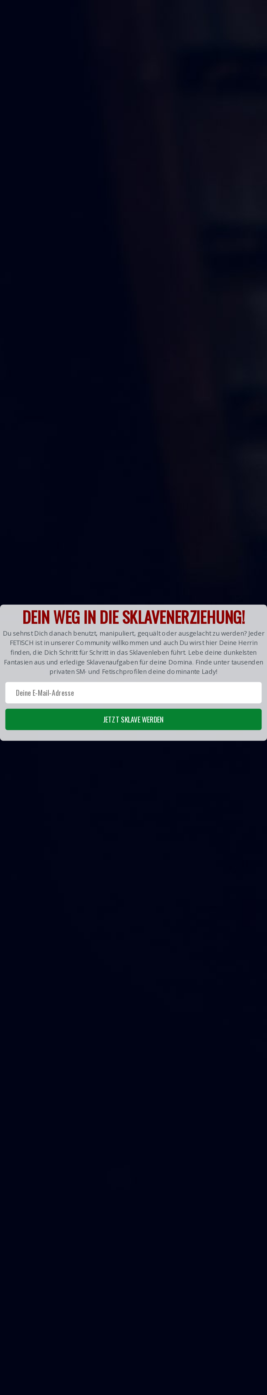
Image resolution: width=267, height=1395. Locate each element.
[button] (133, 673)
